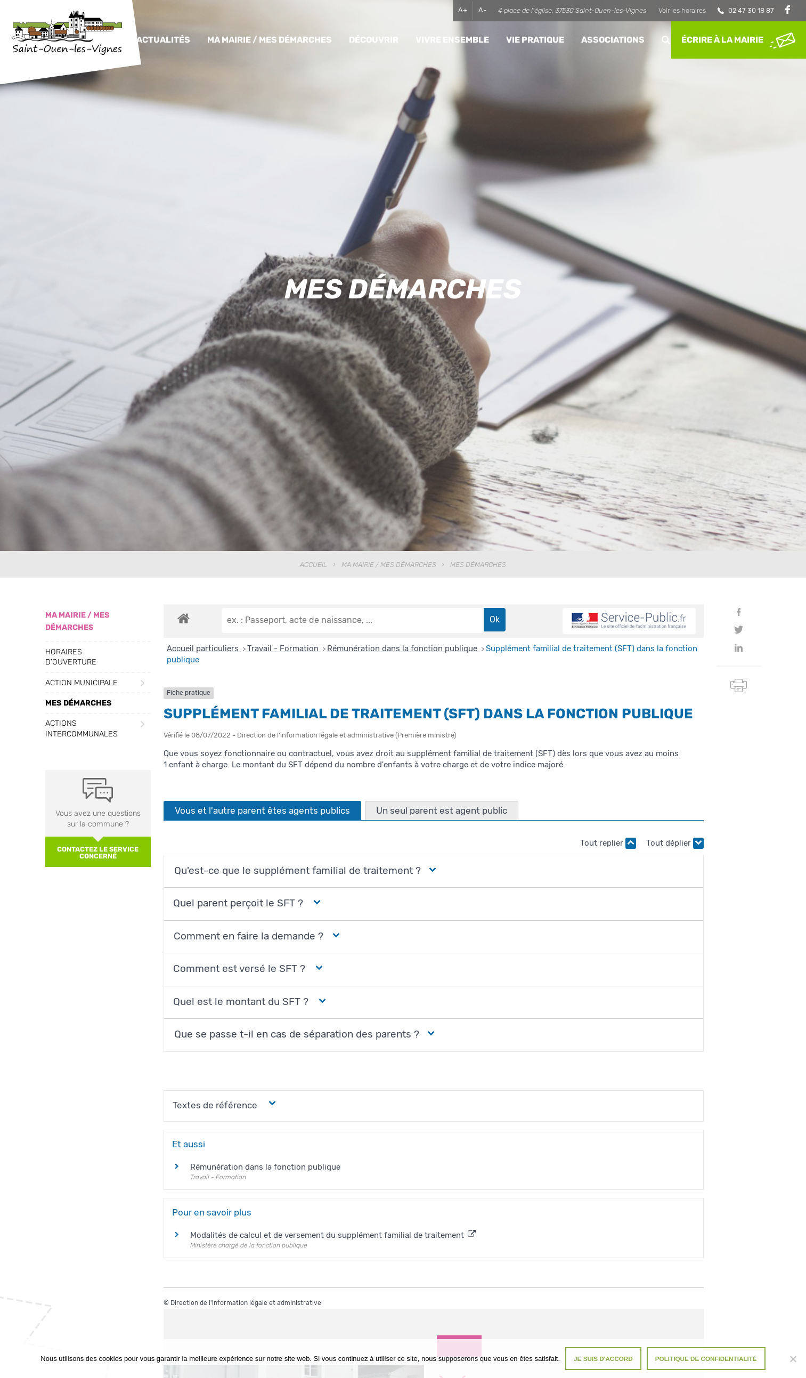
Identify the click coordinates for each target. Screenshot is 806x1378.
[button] (296, 871)
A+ (462, 10)
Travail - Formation (284, 648)
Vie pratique (535, 40)
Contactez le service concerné (98, 852)
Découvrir (373, 40)
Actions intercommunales (81, 728)
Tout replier (608, 843)
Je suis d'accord (603, 1358)
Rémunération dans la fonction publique (403, 648)
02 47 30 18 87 (751, 10)
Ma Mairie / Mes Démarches (269, 40)
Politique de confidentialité (706, 1358)
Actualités (163, 40)
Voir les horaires (682, 10)
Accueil (313, 565)
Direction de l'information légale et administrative (245, 1303)
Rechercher (666, 39)
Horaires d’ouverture (70, 657)
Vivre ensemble (452, 40)
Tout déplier (675, 843)
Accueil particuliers (204, 648)
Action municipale (81, 682)
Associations (613, 40)
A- (482, 10)
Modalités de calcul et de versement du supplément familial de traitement (333, 1235)
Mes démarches (78, 703)
